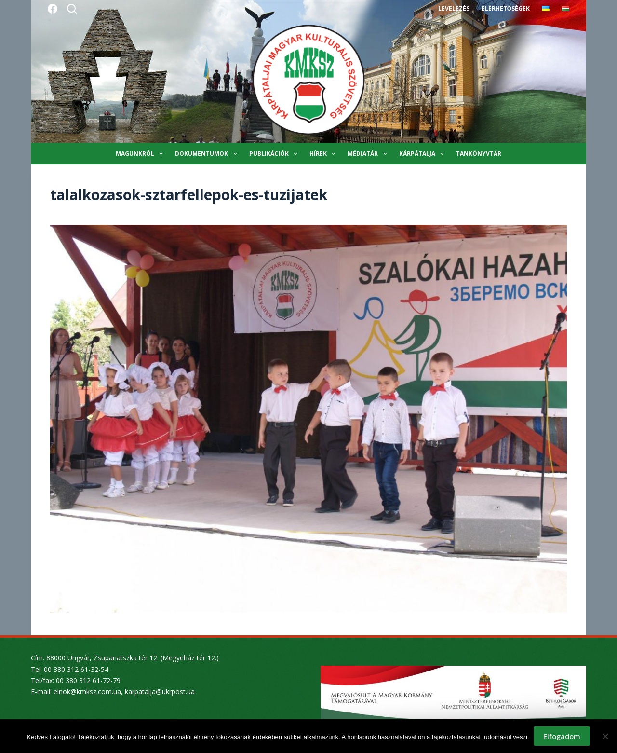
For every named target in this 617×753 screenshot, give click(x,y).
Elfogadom (561, 736)
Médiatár (369, 154)
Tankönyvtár (478, 154)
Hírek (324, 154)
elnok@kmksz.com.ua (87, 691)
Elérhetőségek (506, 8)
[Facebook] (52, 9)
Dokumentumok (208, 154)
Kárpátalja (423, 154)
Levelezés (453, 8)
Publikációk (275, 154)
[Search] (72, 9)
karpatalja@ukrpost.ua (160, 691)
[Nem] (605, 736)
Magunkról (141, 154)
